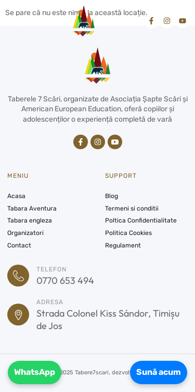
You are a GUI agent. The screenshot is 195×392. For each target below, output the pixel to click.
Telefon (51, 269)
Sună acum (158, 372)
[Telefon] (18, 275)
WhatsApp (34, 372)
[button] (17, 21)
